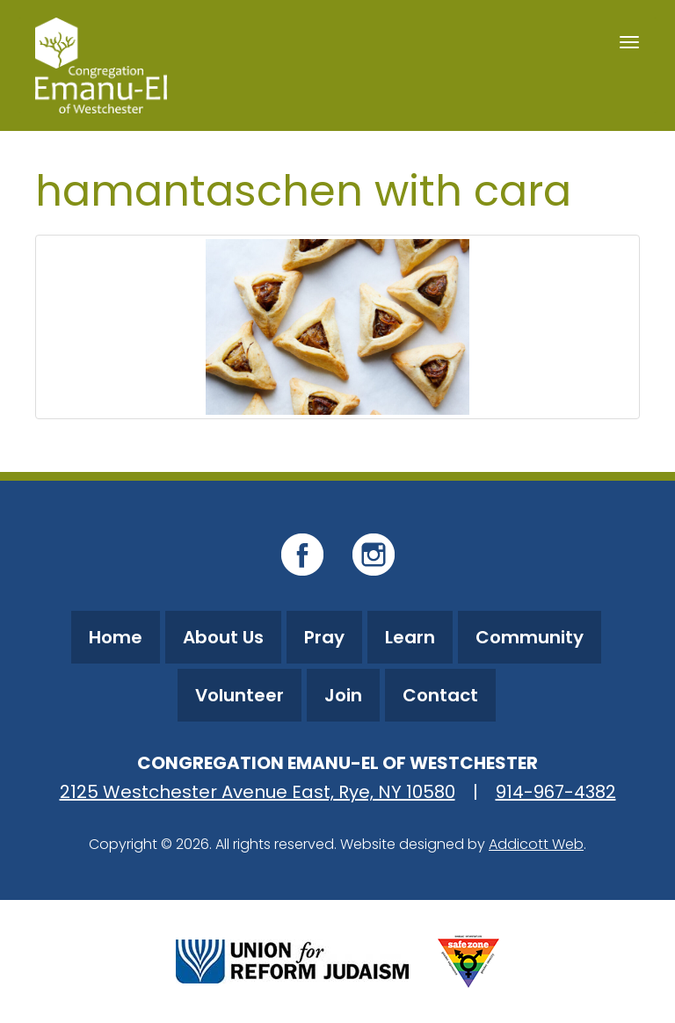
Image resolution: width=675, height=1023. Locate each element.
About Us (223, 637)
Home (115, 637)
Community (529, 637)
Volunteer (239, 695)
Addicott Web (536, 844)
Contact (440, 695)
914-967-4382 (556, 792)
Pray (324, 637)
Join (343, 695)
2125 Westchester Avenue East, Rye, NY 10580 (257, 792)
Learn (410, 637)
